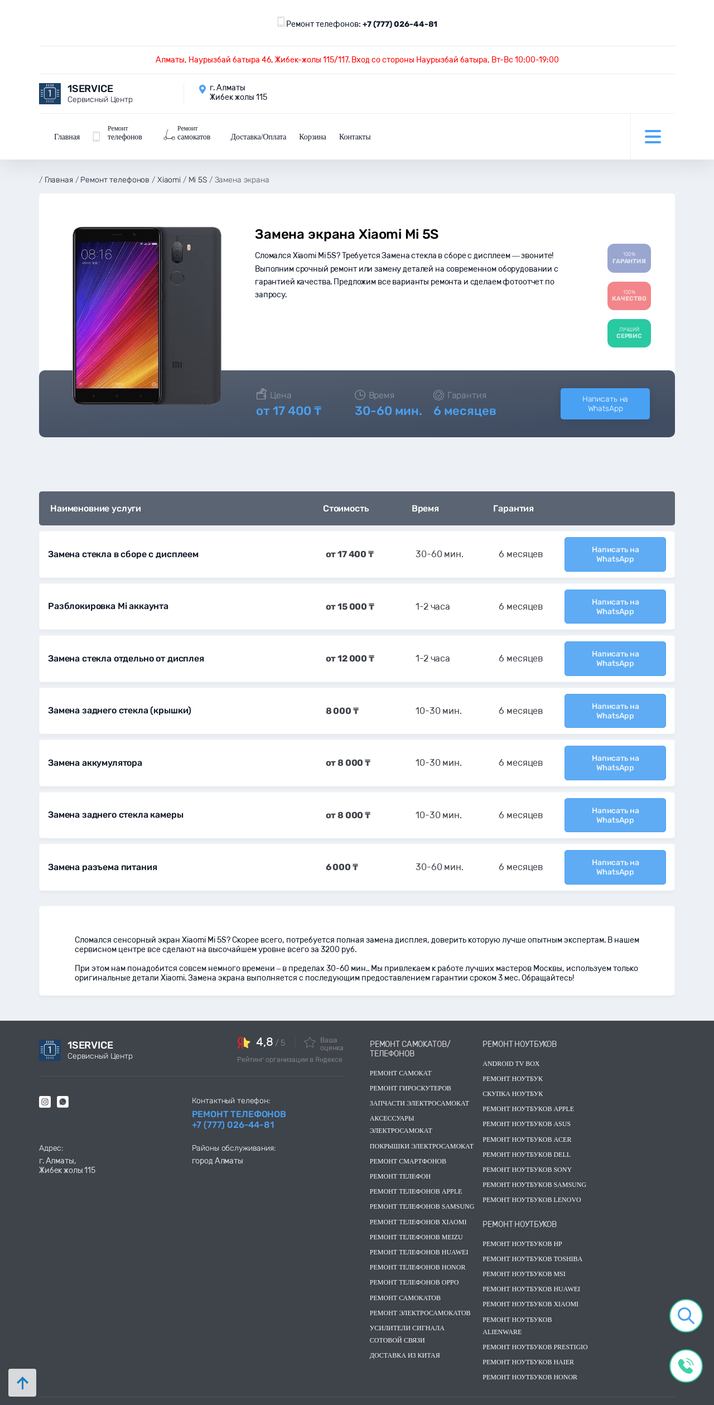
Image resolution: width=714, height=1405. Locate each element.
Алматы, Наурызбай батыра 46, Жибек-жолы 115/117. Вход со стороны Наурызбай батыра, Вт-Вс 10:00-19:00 (357, 60)
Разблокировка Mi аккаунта (106, 595)
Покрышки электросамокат (422, 1124)
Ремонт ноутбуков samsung (534, 1162)
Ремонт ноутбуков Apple (528, 1086)
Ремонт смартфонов (408, 1139)
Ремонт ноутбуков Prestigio (535, 1325)
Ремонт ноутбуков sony (527, 1147)
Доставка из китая (405, 1333)
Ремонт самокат (401, 1051)
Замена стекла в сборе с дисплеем (122, 544)
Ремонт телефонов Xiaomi (418, 1200)
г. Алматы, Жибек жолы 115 (67, 1143)
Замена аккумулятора (94, 745)
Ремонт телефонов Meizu (416, 1215)
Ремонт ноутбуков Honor (530, 1355)
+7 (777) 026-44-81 (400, 24)
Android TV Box (511, 1041)
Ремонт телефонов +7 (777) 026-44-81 (239, 1097)
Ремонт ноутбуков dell (527, 1132)
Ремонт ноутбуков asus (527, 1102)
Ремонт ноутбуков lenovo (532, 1177)
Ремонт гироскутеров (410, 1066)
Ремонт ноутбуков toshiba (532, 1236)
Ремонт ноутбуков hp (522, 1221)
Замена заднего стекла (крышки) (117, 695)
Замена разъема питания (102, 846)
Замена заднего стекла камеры (114, 795)
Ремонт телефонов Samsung (422, 1184)
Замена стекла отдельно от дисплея (125, 645)
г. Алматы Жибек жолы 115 (238, 92)
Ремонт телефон (400, 1154)
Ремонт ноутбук (513, 1056)
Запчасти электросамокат (419, 1081)
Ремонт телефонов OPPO (414, 1260)
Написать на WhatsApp (605, 395)
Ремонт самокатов (405, 1276)
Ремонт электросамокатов (420, 1291)
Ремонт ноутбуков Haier (528, 1340)
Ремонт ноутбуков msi (524, 1252)
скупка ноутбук (513, 1071)
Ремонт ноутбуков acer (527, 1117)
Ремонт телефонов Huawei (419, 1230)
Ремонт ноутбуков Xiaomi (530, 1282)
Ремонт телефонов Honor (418, 1245)
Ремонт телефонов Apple (416, 1169)
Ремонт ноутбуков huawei (531, 1267)
